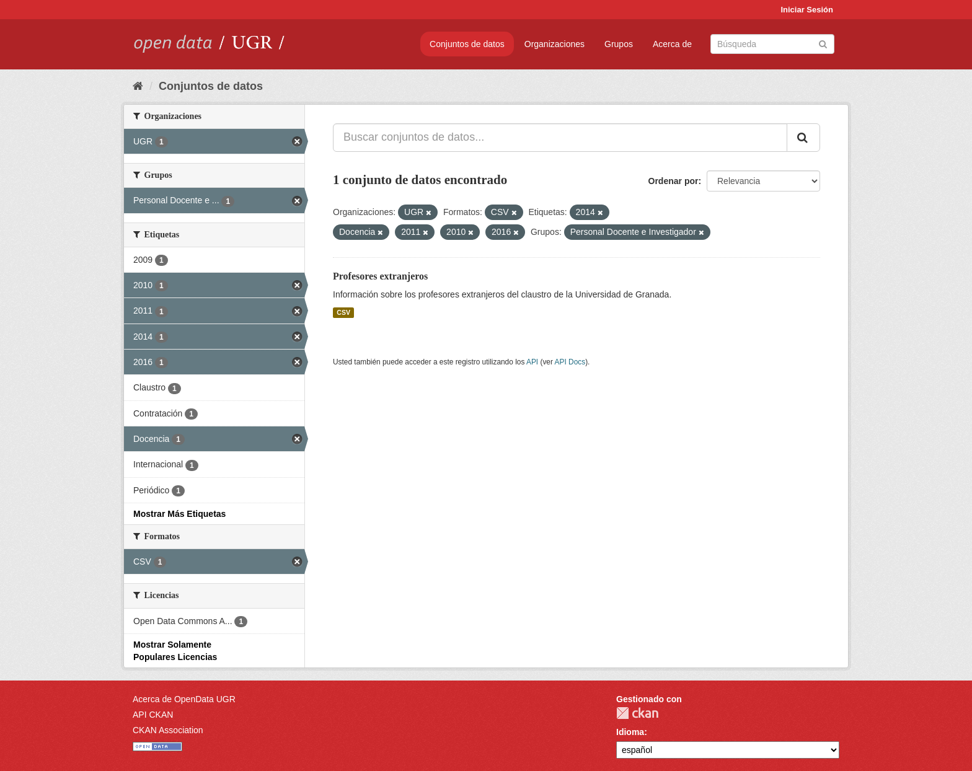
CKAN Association (168, 730)
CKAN (637, 713)
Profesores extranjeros (380, 276)
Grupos (618, 44)
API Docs (570, 362)
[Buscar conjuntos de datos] (772, 44)
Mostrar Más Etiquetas (179, 514)
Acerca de (672, 44)
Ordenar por (673, 181)
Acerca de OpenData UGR (184, 699)
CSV (343, 312)
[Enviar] (823, 43)
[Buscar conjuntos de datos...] (560, 137)
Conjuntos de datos (467, 44)
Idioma (630, 732)
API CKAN (153, 715)
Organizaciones (554, 44)
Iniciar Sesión (806, 9)
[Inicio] (138, 86)
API (532, 362)
